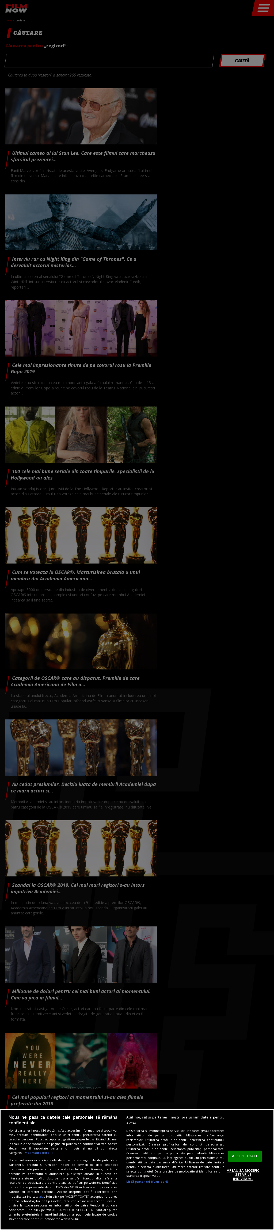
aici (41, 1196)
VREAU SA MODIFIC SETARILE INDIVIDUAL (243, 1174)
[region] (137, 1169)
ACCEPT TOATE (245, 1156)
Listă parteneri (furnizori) (147, 1181)
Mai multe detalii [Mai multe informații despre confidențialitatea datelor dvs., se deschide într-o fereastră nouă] (39, 1153)
